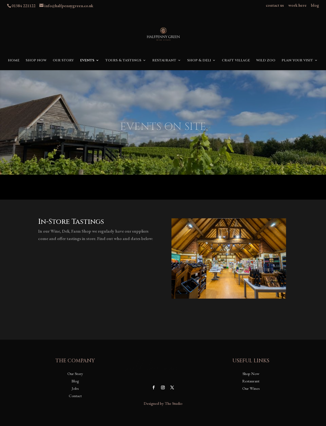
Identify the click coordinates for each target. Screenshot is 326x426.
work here (297, 5)
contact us (275, 5)
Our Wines (251, 388)
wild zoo (265, 61)
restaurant (164, 61)
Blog (75, 381)
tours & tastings (123, 61)
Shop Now (250, 373)
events (87, 61)
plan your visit (297, 61)
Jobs (75, 388)
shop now (36, 61)
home (13, 61)
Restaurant (250, 381)
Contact (75, 395)
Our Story (75, 373)
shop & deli (199, 61)
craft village (236, 61)
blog (315, 5)
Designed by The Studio (163, 403)
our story (63, 61)
